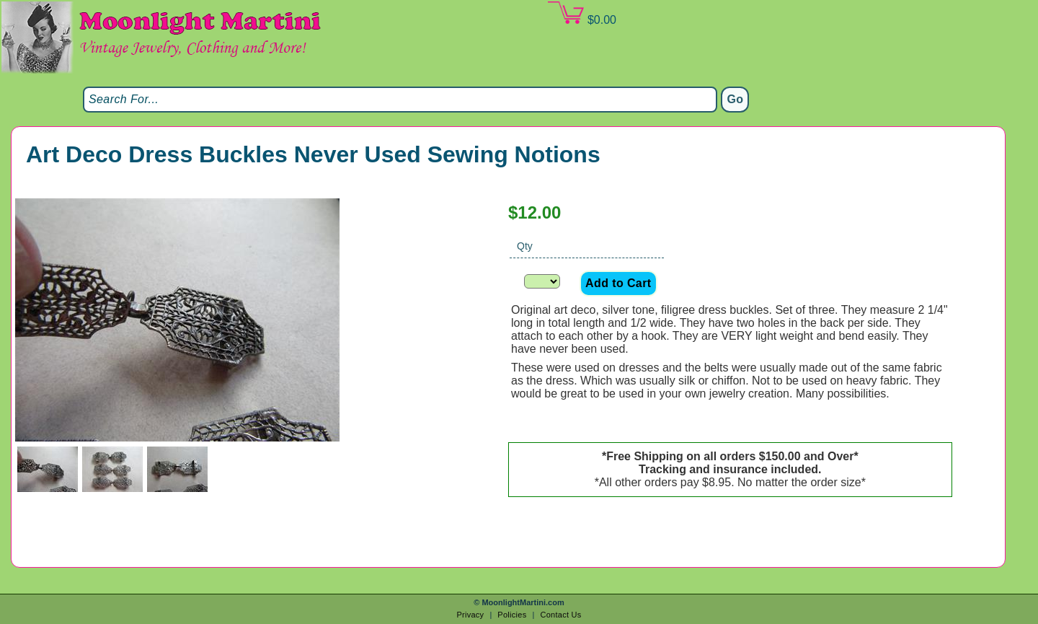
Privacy (470, 614)
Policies (511, 614)
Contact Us (560, 614)
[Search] (400, 100)
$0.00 (582, 13)
